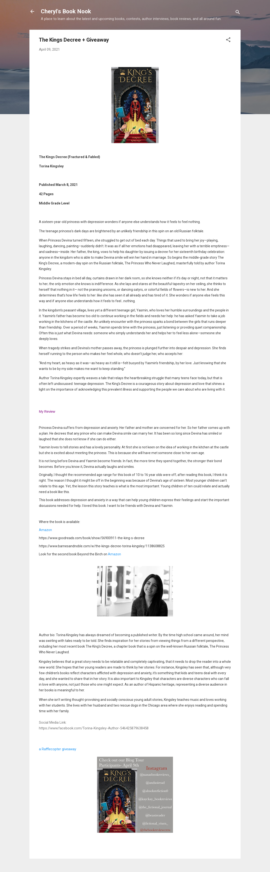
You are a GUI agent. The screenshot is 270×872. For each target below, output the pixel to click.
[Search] (238, 13)
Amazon (45, 530)
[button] (228, 40)
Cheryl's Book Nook (66, 11)
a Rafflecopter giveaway (57, 749)
